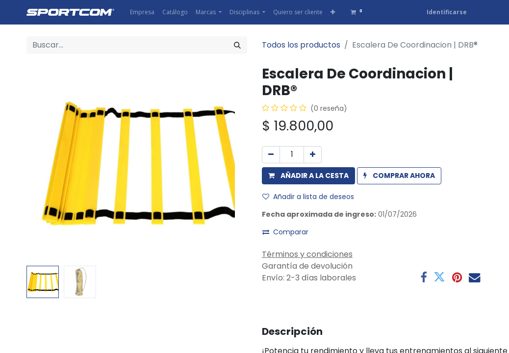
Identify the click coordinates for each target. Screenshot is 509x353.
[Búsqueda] (237, 45)
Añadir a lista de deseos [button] (308, 197)
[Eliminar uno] (271, 154)
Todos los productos (301, 44)
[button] (333, 12)
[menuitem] (142, 12)
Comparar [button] (285, 232)
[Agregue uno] (313, 154)
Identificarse (447, 12)
